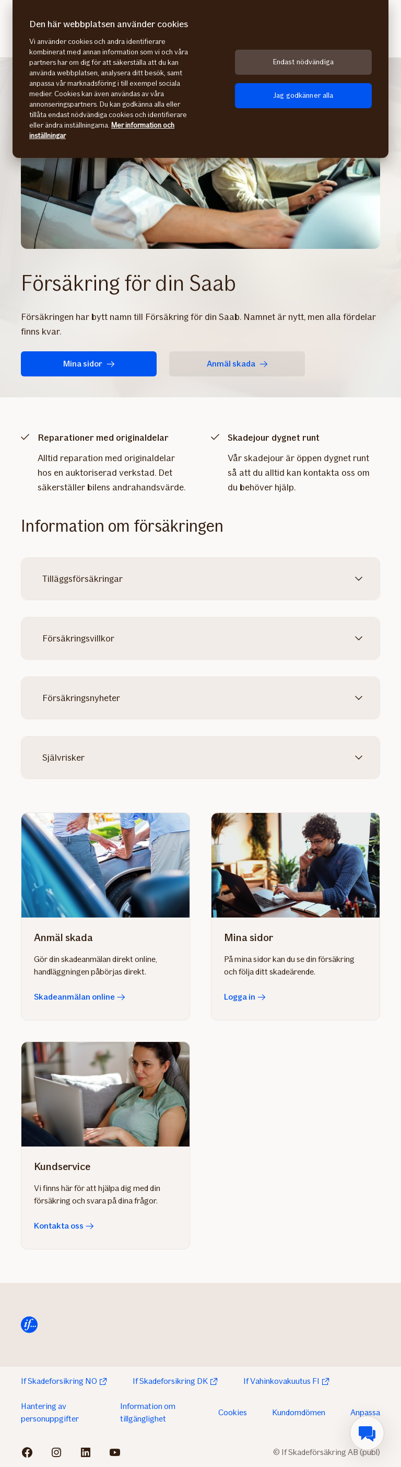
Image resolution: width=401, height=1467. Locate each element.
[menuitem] (367, 1433)
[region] (200, 79)
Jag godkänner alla (303, 95)
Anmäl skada (237, 364)
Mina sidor (89, 364)
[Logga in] (295, 865)
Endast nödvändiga (303, 62)
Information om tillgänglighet (147, 1412)
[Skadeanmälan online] (105, 865)
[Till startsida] (29, 1324)
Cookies (232, 1412)
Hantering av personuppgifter (50, 1412)
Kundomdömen (298, 1412)
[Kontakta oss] (105, 1094)
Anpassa (365, 1412)
